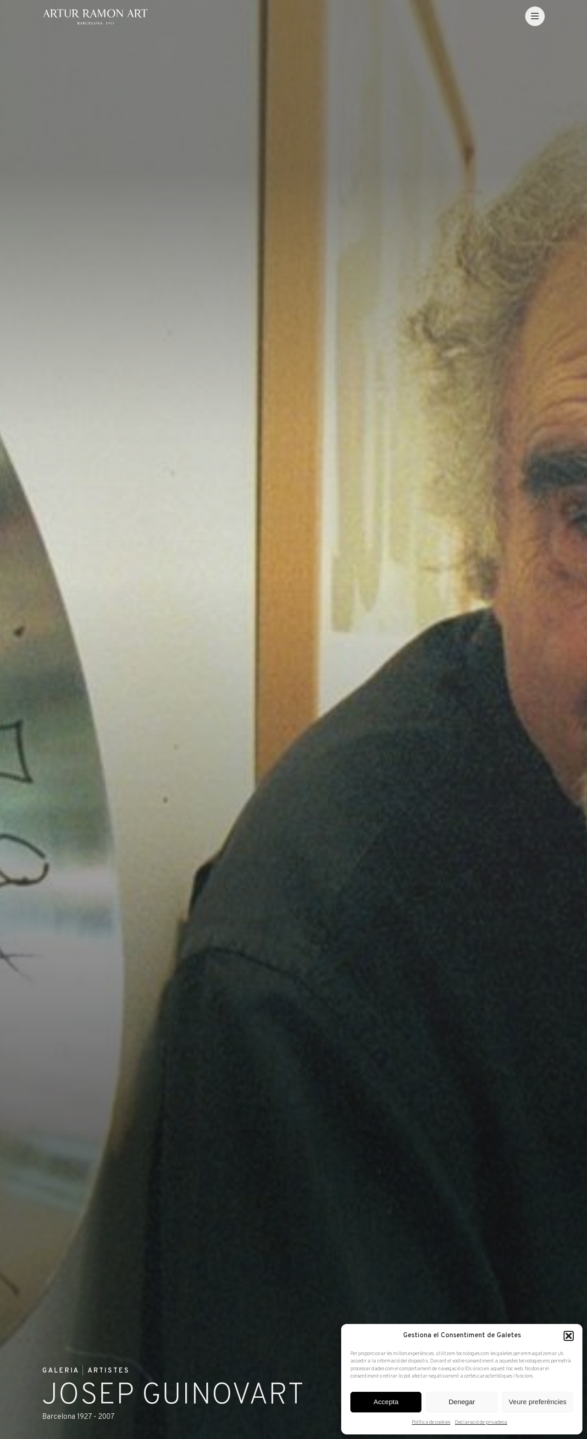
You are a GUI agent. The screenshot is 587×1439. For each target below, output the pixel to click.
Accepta (386, 1402)
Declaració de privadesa (481, 1422)
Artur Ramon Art (95, 16)
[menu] (535, 16)
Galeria (60, 1371)
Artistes (109, 1371)
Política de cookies (431, 1422)
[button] (568, 1335)
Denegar (462, 1402)
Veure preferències (537, 1402)
